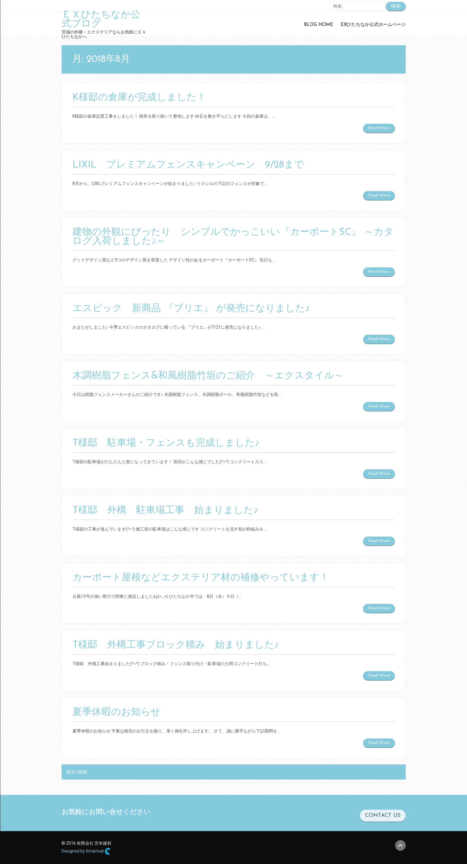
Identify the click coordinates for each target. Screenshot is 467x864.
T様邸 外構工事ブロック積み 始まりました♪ (175, 645)
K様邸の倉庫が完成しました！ (139, 98)
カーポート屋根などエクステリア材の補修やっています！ (200, 578)
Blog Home (318, 25)
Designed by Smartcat (86, 851)
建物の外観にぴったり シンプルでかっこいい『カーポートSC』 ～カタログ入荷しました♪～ (233, 237)
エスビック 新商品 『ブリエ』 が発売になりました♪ (191, 309)
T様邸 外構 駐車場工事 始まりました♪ (165, 510)
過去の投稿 (76, 772)
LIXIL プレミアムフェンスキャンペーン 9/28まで (188, 165)
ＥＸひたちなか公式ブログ (101, 19)
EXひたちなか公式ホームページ (373, 25)
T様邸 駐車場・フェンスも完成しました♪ (166, 443)
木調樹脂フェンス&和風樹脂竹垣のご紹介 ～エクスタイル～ (208, 376)
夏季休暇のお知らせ (116, 712)
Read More (379, 128)
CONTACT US (383, 824)
